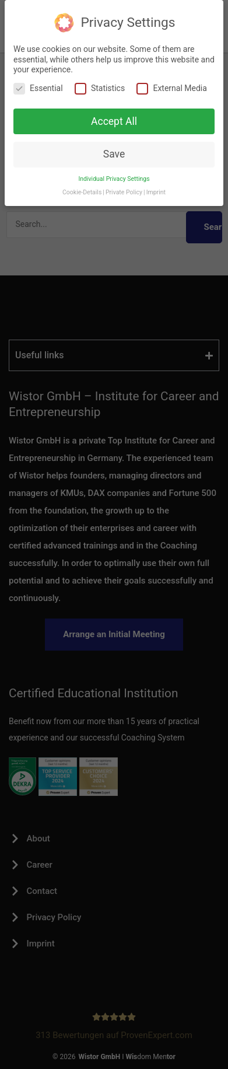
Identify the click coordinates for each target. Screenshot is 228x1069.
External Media (171, 88)
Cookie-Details (81, 192)
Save (114, 154)
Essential (38, 88)
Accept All (114, 121)
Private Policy (124, 192)
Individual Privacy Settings (113, 179)
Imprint (156, 192)
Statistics (100, 88)
